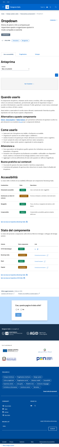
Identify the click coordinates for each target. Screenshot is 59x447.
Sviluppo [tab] (37, 54)
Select (3, 120)
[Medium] (46, 7)
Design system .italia (12, 14)
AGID (8, 2)
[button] (11, 2)
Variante (3, 66)
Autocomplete (10, 120)
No (23, 309)
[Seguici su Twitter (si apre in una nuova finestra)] (35, 406)
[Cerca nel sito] (56, 7)
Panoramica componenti (27, 14)
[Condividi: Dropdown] (54, 20)
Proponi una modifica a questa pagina (29, 293)
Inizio (2, 14)
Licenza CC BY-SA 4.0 (8, 293)
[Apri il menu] (3, 7)
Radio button (21, 120)
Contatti (4, 442)
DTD (4, 2)
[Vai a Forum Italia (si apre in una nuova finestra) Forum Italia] (15, 406)
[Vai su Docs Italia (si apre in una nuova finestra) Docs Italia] (15, 415)
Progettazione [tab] (23, 54)
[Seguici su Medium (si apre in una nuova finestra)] (31, 406)
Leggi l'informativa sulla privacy (48, 421)
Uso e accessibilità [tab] (8, 54)
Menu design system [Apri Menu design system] (7, 445)
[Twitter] (49, 7)
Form (20, 122)
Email (4, 426)
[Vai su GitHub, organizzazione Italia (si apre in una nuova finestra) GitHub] (15, 412)
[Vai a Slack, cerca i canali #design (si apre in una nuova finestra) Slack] (15, 409)
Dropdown (40, 14)
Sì (18, 309)
